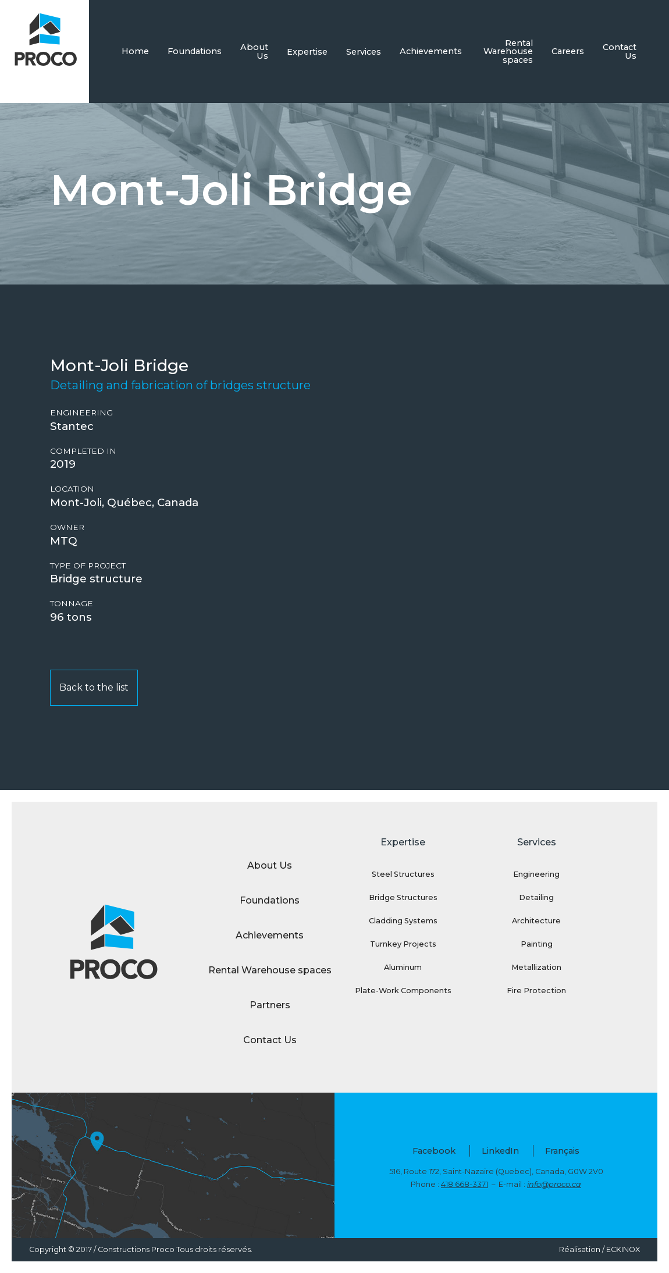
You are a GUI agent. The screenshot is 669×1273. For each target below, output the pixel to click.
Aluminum (403, 967)
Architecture (536, 920)
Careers (567, 51)
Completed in (83, 451)
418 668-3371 (464, 1184)
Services (363, 52)
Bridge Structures (403, 897)
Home (135, 51)
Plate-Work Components (403, 990)
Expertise (307, 52)
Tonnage (71, 603)
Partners (270, 1005)
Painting (537, 944)
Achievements (431, 51)
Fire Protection (536, 990)
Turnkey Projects (403, 944)
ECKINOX (623, 1249)
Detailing (536, 897)
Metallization (536, 967)
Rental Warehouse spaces (508, 51)
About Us (254, 51)
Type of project (88, 565)
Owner (67, 527)
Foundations (195, 51)
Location (72, 489)
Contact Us (619, 51)
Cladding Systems (403, 920)
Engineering (81, 412)
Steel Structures (403, 874)
